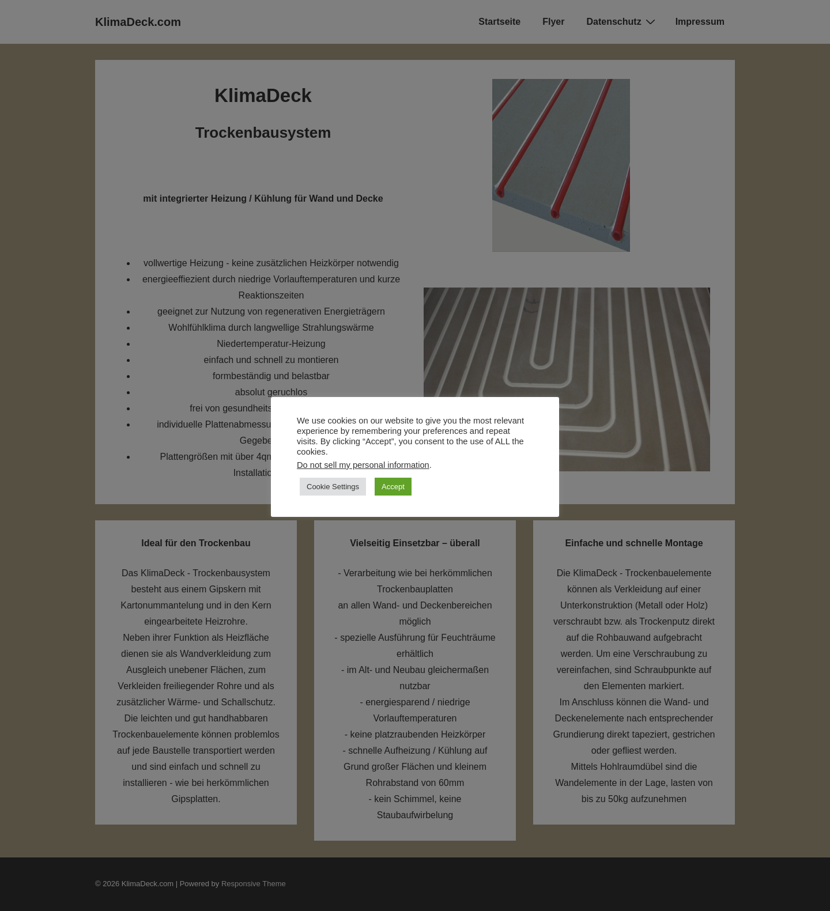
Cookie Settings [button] (333, 486)
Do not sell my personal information (363, 465)
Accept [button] (393, 486)
